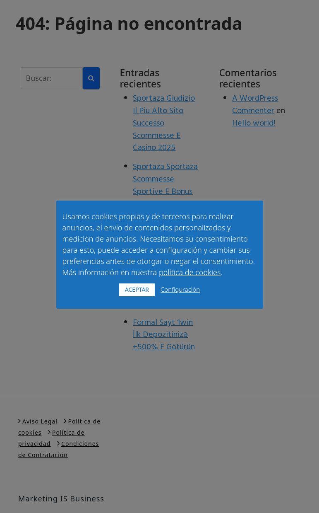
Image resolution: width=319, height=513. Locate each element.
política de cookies (190, 272)
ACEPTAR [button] (137, 289)
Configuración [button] (180, 289)
